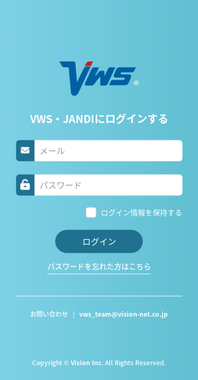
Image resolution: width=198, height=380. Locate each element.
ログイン (99, 241)
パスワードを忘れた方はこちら (99, 266)
